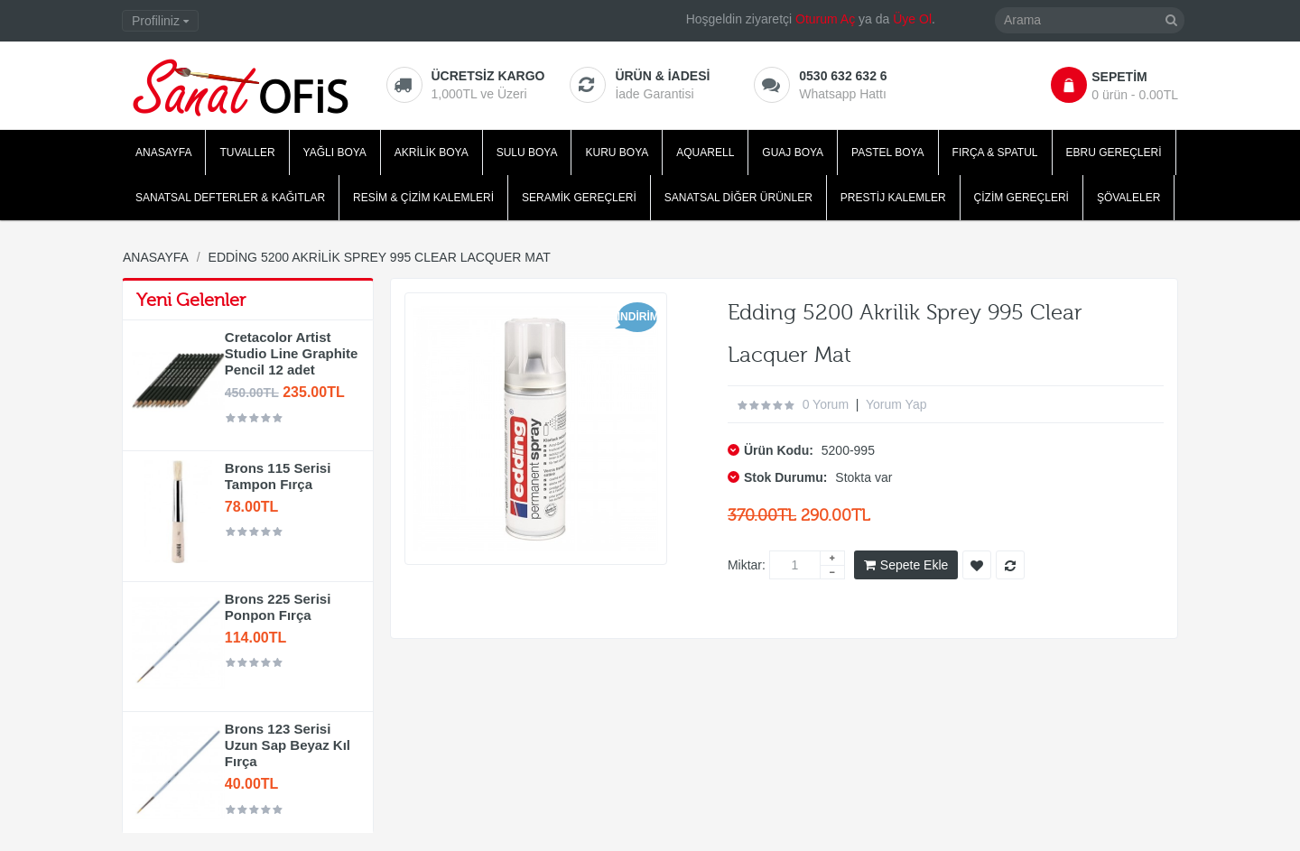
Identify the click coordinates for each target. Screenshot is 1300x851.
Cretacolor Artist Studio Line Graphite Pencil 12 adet (291, 353)
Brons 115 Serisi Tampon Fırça (278, 476)
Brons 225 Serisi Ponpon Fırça (278, 607)
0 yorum (826, 404)
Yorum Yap (896, 404)
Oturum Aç (825, 19)
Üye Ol (912, 19)
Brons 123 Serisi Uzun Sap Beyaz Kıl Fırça (287, 745)
